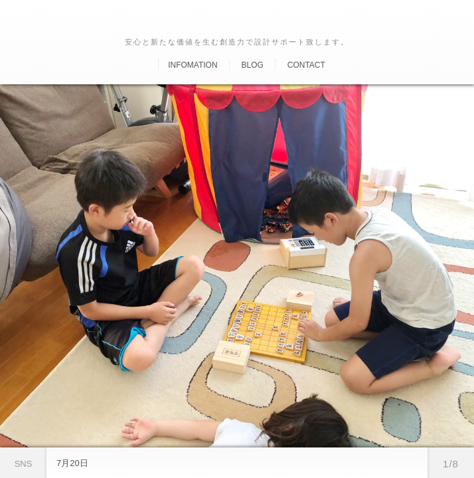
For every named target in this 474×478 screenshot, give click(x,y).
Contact (306, 65)
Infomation (192, 65)
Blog (252, 65)
